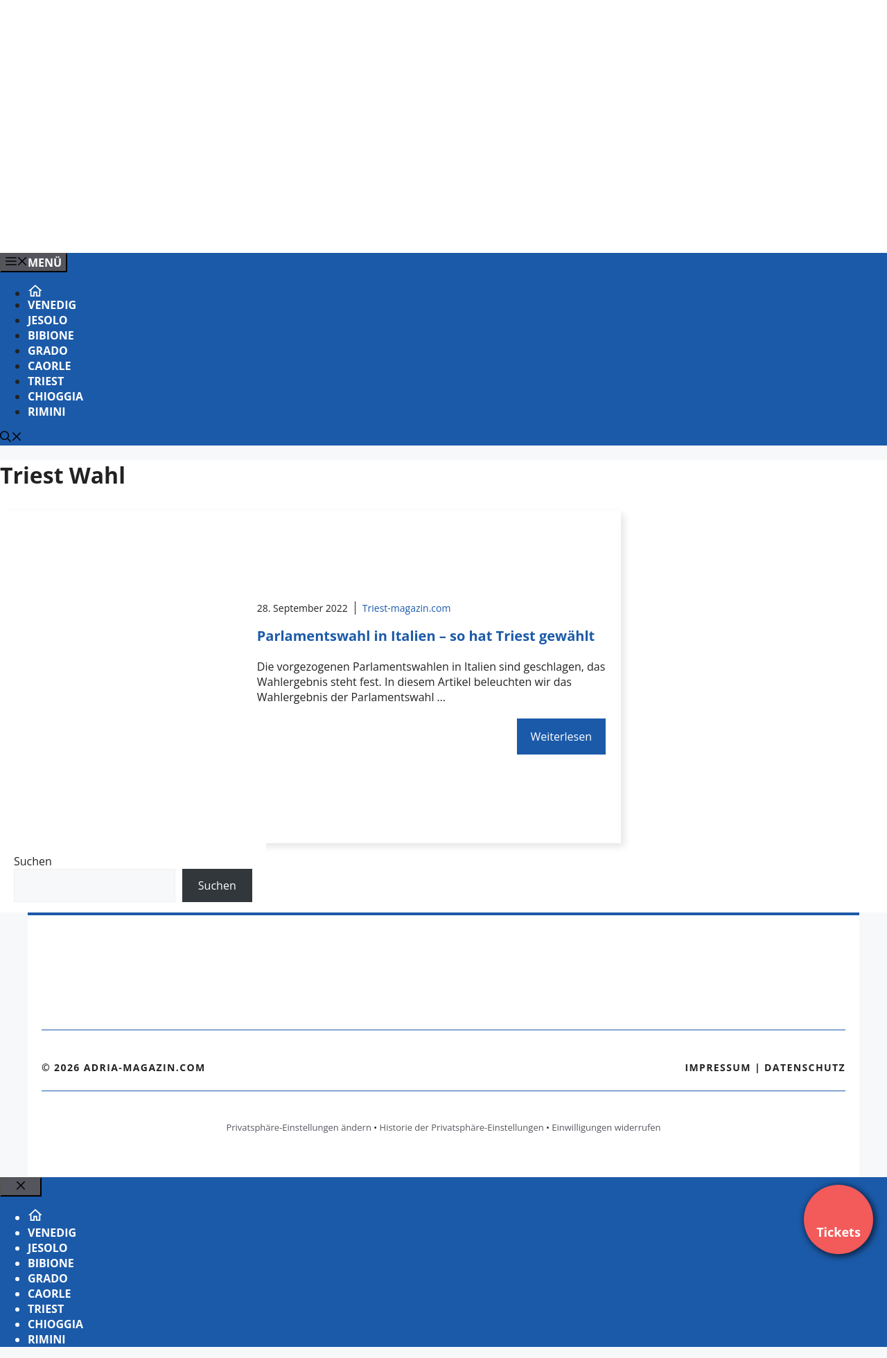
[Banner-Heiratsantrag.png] (280, 227)
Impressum (718, 1067)
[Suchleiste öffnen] (11, 438)
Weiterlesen (561, 736)
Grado (48, 350)
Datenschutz (804, 1067)
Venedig (52, 304)
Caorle (49, 365)
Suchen (33, 861)
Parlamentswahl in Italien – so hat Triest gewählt (426, 635)
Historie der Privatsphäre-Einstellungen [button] (462, 1127)
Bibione (51, 335)
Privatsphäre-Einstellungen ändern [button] (298, 1127)
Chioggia (55, 396)
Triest (46, 381)
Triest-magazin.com (406, 608)
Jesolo (48, 320)
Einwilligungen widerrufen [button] (606, 1127)
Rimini (47, 411)
